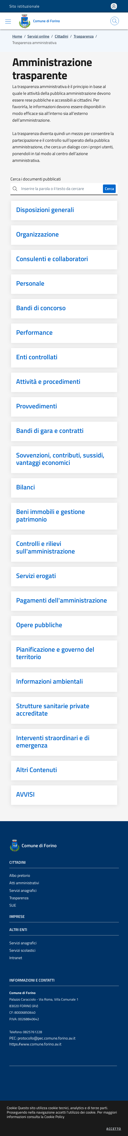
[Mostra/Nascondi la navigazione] (8, 21)
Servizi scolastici (22, 950)
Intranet (15, 958)
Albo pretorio (19, 875)
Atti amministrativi (24, 883)
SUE (12, 905)
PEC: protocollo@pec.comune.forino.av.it (42, 1038)
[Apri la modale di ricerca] (114, 21)
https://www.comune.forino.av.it (35, 1044)
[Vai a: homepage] (40, 21)
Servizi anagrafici (23, 890)
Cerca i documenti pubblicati (35, 179)
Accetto (113, 1128)
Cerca (109, 188)
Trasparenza (18, 898)
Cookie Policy (54, 1116)
